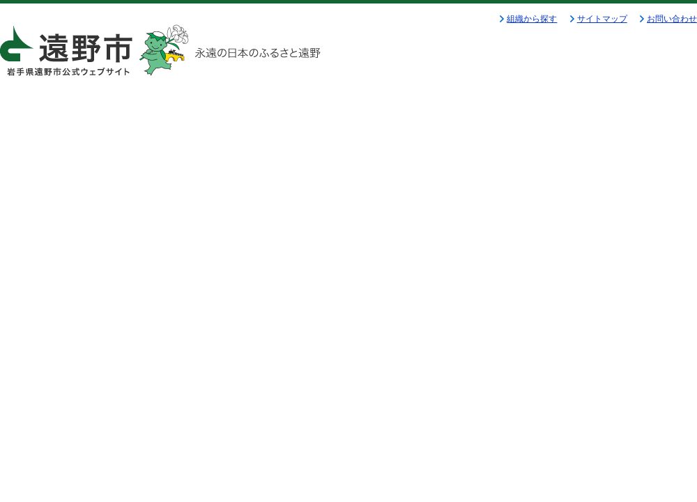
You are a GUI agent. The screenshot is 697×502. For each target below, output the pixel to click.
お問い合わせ (672, 19)
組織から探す (532, 19)
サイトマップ (602, 19)
